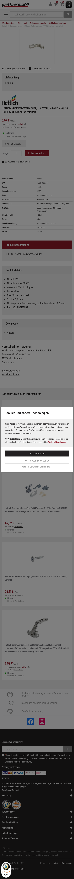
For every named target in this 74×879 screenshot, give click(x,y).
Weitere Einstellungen (58, 442)
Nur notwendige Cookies (37, 460)
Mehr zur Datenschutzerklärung (37, 466)
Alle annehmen (37, 453)
